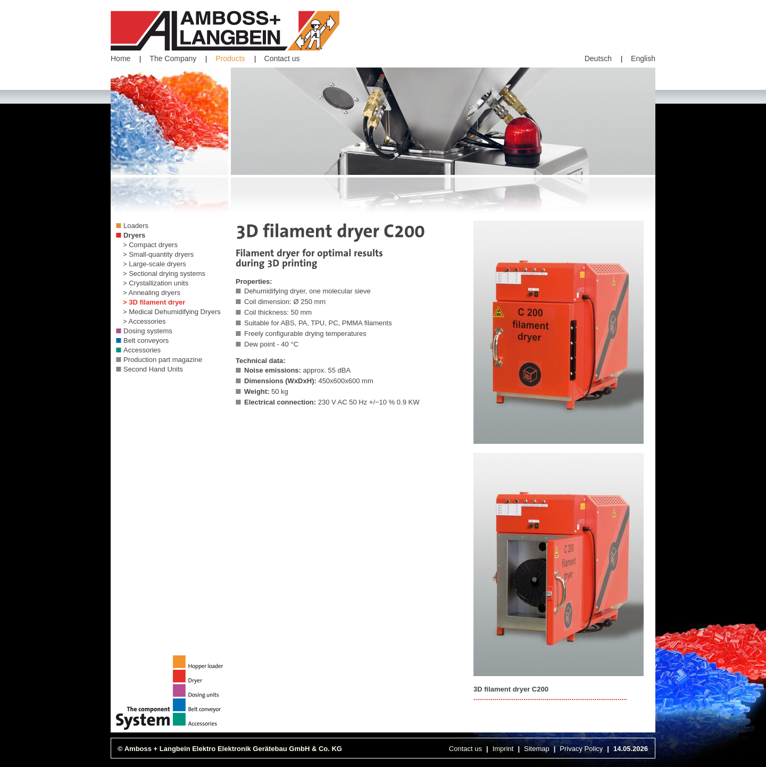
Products (230, 58)
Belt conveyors (146, 340)
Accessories (142, 350)
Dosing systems (147, 331)
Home (120, 58)
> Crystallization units (155, 283)
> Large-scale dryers (154, 264)
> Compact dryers (150, 245)
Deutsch (598, 58)
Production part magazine (162, 360)
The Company (172, 58)
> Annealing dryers (151, 293)
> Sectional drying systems (164, 273)
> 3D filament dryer (154, 302)
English (643, 58)
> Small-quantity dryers (158, 254)
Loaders (135, 226)
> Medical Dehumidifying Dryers (172, 312)
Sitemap (536, 749)
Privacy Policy (581, 749)
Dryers (134, 235)
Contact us (282, 58)
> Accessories (144, 321)
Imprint (503, 749)
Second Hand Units (153, 369)
